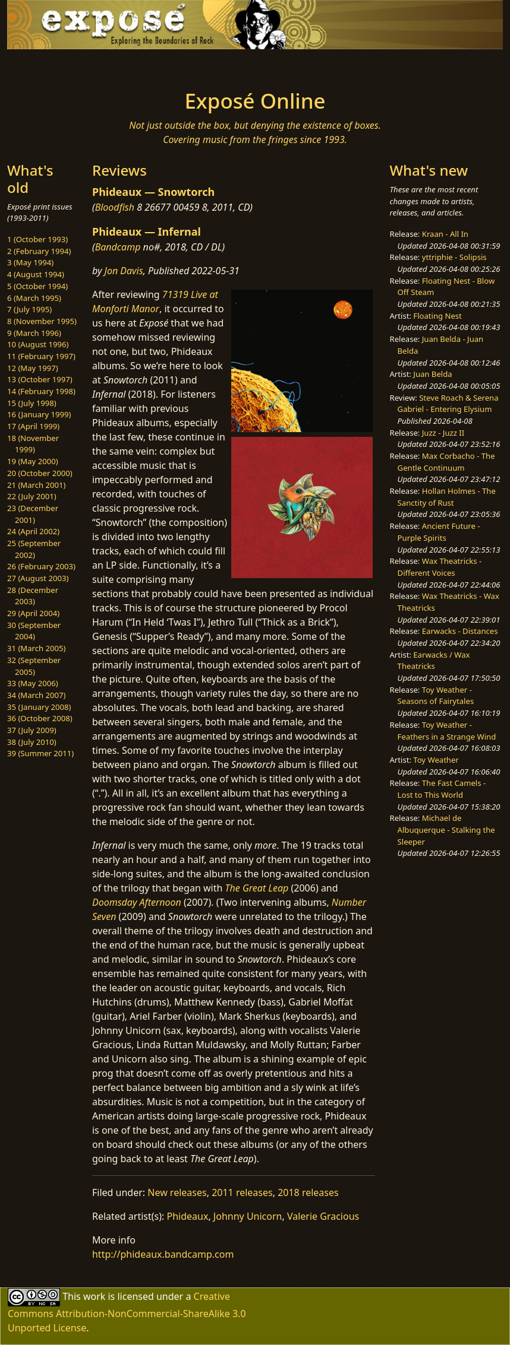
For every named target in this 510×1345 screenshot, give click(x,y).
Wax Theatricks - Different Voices (440, 567)
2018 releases (308, 1192)
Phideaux (188, 1216)
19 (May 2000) (32, 461)
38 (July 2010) (31, 742)
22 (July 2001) (31, 496)
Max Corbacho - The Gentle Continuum (446, 462)
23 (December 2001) (32, 514)
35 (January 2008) (39, 707)
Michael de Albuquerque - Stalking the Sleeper (446, 829)
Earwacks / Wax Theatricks (434, 660)
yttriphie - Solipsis (454, 257)
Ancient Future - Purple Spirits (439, 532)
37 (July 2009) (31, 730)
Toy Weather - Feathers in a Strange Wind (447, 730)
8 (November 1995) (42, 321)
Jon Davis (124, 270)
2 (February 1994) (39, 251)
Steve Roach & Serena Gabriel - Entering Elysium (448, 403)
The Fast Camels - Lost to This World (442, 789)
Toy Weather (435, 759)
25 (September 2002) (34, 549)
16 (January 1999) (39, 414)
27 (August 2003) (37, 578)
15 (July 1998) (31, 403)
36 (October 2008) (40, 718)
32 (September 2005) (34, 666)
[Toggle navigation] (72, 66)
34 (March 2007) (36, 695)
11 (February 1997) (41, 356)
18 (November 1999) (33, 444)
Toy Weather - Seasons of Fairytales (436, 695)
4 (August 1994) (35, 274)
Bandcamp (118, 246)
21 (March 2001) (36, 485)
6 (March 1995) (34, 298)
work (94, 1296)
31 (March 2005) (36, 648)
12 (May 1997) (32, 368)
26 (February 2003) (41, 566)
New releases (176, 1192)
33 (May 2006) (32, 683)
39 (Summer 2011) (40, 753)
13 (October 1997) (40, 379)
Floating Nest (437, 315)
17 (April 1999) (33, 426)
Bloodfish (114, 207)
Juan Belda (432, 374)
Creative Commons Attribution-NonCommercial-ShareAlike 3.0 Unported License (127, 1312)
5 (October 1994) (37, 286)
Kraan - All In (445, 234)
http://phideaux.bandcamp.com (163, 1254)
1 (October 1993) (37, 239)
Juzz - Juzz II (443, 432)
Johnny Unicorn (247, 1216)
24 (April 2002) (33, 531)
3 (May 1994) (30, 262)
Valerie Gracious (323, 1216)
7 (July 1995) (29, 309)
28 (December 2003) (32, 596)
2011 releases (242, 1192)
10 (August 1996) (37, 344)
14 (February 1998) (41, 391)
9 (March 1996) (34, 333)
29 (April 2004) (33, 613)
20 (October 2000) (40, 473)
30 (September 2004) (34, 631)
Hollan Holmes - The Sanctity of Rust (447, 497)
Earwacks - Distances (460, 631)
